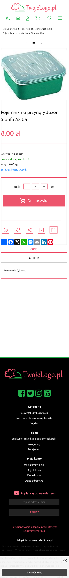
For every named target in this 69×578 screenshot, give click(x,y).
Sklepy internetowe (34, 531)
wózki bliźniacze (41, 550)
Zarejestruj (34, 449)
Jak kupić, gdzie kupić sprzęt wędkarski (34, 438)
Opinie (34, 257)
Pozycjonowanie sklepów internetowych (34, 527)
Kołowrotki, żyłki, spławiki (34, 413)
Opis (33, 249)
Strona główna (10, 28)
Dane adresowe (34, 480)
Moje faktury (34, 470)
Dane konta (34, 475)
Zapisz (34, 512)
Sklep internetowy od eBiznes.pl (34, 540)
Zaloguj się (34, 444)
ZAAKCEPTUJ (34, 572)
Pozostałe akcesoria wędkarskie (36, 28)
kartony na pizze (28, 546)
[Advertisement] (34, 320)
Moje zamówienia (34, 465)
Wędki (34, 423)
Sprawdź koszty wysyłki (14, 169)
